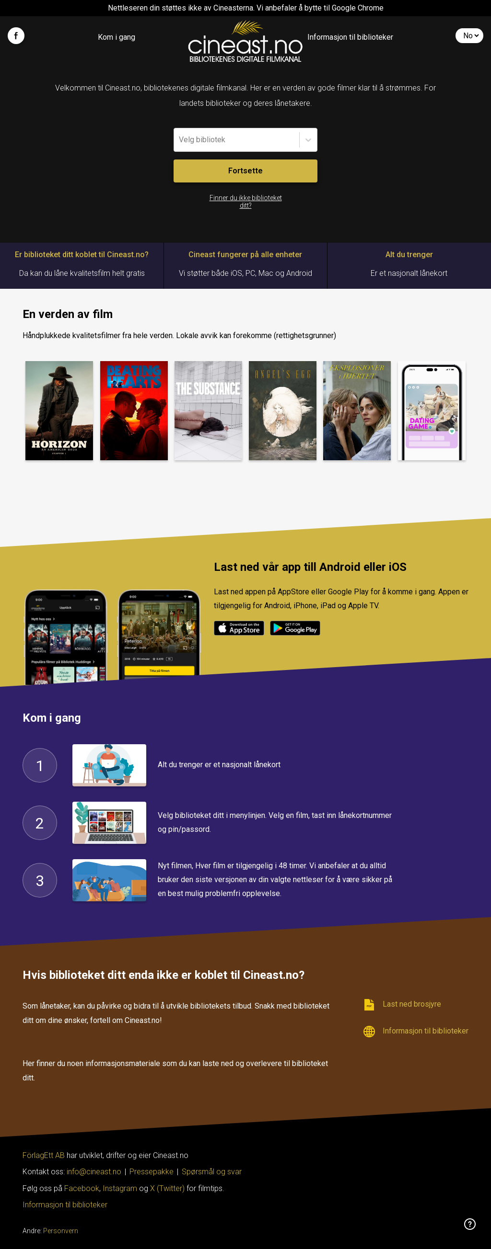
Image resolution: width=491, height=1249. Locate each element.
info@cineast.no (94, 1171)
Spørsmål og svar (212, 1171)
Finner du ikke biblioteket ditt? (246, 201)
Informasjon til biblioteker (350, 37)
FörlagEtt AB (45, 1155)
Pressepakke (151, 1171)
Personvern (60, 1231)
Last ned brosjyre (402, 1005)
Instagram (120, 1188)
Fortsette (245, 170)
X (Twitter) (167, 1188)
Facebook (81, 1188)
